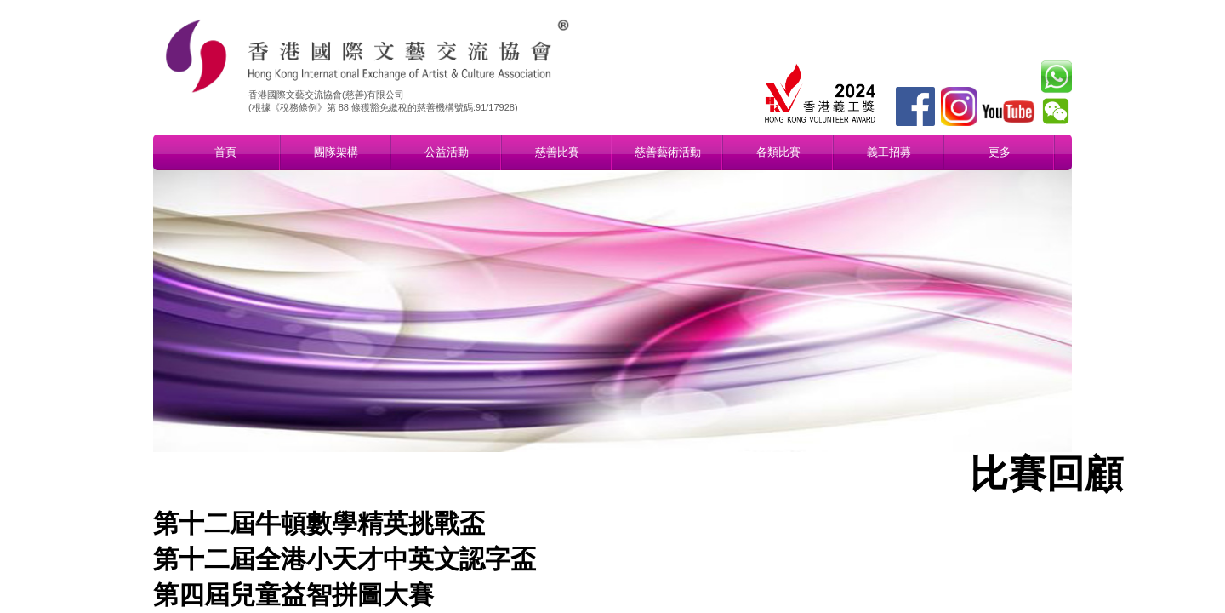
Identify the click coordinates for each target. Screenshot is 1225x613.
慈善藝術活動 (668, 152)
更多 (1000, 152)
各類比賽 (778, 152)
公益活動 (446, 152)
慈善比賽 (557, 152)
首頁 (225, 152)
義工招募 (889, 152)
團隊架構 (336, 152)
